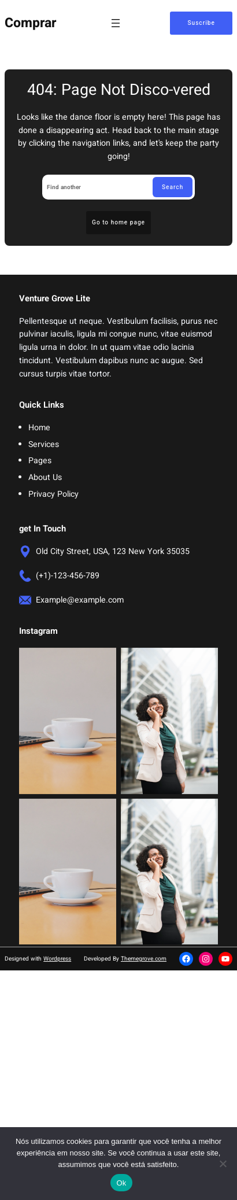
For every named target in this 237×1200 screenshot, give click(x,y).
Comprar (30, 23)
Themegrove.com (143, 958)
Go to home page (118, 222)
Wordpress (57, 958)
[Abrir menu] (116, 23)
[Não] (222, 1163)
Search (172, 187)
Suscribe (200, 23)
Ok (121, 1183)
